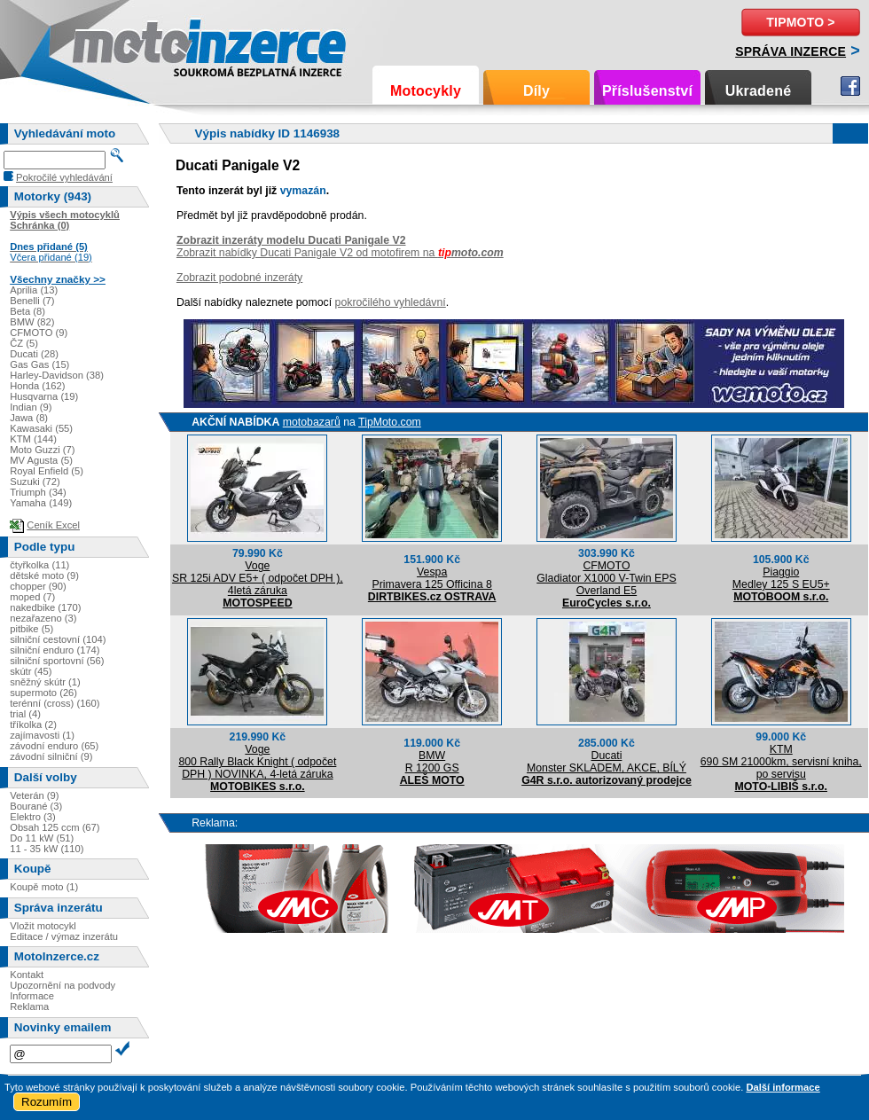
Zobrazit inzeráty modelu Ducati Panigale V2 (291, 240)
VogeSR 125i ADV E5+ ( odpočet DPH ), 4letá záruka (257, 578)
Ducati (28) (34, 354)
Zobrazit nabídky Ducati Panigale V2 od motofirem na (340, 253)
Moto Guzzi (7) (42, 449)
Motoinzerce (110, 43)
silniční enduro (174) (54, 650)
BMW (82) (32, 322)
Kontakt (26, 974)
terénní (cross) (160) (54, 703)
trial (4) (25, 714)
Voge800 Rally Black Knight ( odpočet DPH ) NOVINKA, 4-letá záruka (257, 761)
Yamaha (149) (41, 502)
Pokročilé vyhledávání (64, 177)
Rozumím (46, 1101)
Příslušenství (647, 90)
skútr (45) (30, 671)
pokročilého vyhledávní (390, 302)
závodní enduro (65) (54, 745)
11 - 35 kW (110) (46, 848)
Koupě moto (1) (44, 886)
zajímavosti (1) (42, 735)
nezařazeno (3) (43, 618)
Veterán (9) (34, 795)
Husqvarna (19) (44, 396)
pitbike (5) (31, 628)
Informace (32, 996)
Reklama (29, 1006)
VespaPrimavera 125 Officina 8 (432, 578)
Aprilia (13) (34, 290)
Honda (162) (37, 385)
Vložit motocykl (43, 925)
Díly (536, 90)
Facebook (850, 86)
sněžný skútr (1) (45, 682)
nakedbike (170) (45, 607)
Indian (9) (30, 407)
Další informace (782, 1087)
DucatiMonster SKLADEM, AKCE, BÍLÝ (606, 761)
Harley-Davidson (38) (57, 375)
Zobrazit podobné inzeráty (239, 277)
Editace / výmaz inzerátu (64, 936)
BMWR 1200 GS (432, 761)
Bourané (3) (36, 806)
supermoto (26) (43, 692)
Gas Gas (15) (39, 364)
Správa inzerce (790, 51)
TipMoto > (800, 22)
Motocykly (425, 90)
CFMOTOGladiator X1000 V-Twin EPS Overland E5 (606, 578)
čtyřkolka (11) (39, 565)
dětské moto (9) (44, 575)
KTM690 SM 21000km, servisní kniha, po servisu (781, 761)
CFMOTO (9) (38, 332)
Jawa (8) (29, 417)
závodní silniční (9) (51, 756)
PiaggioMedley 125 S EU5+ (781, 578)
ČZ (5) (24, 343)
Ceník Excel (53, 525)
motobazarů (312, 422)
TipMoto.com (389, 422)
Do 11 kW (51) (42, 838)
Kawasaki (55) (41, 428)
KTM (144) (33, 439)
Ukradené (758, 90)
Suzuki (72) (35, 481)
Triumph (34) (38, 492)
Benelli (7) (32, 300)
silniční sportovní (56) (57, 660)
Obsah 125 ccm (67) (54, 827)
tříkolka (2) (33, 724)
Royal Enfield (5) (46, 471)
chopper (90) (38, 586)
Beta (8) (27, 311)
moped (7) (32, 596)
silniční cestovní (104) (58, 639)
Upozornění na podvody (62, 985)
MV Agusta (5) (41, 460)
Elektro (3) (33, 816)
